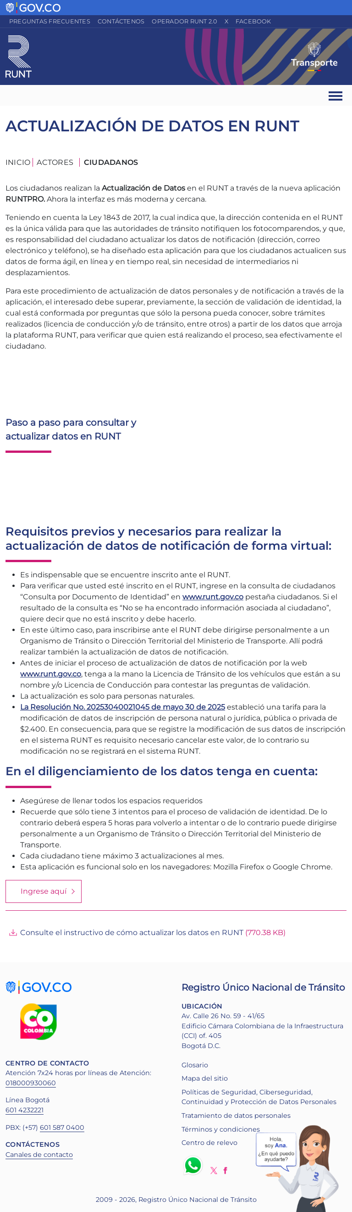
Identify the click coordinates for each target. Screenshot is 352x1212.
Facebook (253, 21)
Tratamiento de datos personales (236, 1115)
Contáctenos (121, 21)
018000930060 (31, 1083)
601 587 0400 (62, 1127)
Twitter (214, 1170)
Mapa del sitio (205, 1078)
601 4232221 (25, 1110)
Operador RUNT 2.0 (184, 21)
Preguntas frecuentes (49, 21)
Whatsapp (195, 1165)
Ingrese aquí (43, 891)
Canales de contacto (39, 1154)
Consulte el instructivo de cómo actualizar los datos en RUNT (131, 932)
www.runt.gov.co (50, 674)
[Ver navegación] (336, 95)
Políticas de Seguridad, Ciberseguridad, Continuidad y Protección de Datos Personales (259, 1097)
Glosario (195, 1065)
